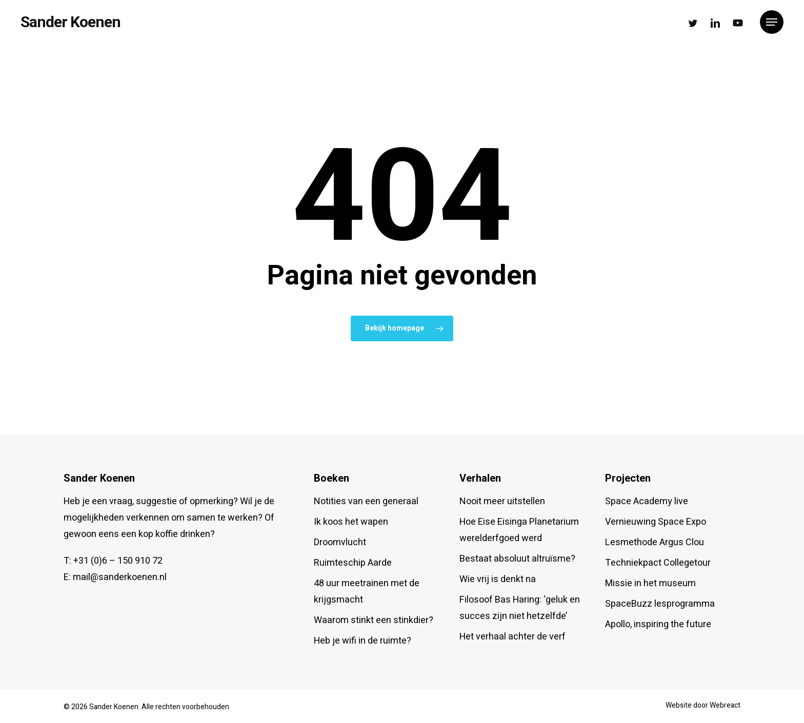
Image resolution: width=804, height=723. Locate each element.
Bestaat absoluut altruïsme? (517, 559)
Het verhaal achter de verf (512, 637)
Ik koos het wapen (351, 522)
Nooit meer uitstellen (502, 501)
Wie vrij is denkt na (497, 579)
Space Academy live (646, 501)
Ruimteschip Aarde (353, 563)
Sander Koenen (70, 22)
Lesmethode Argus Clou (654, 542)
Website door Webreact (703, 705)
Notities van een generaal (366, 501)
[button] (771, 22)
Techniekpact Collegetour (658, 563)
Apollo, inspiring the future (658, 624)
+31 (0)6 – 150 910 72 (118, 561)
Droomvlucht (340, 542)
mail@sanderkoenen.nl (120, 577)
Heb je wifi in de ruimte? (362, 641)
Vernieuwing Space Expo (655, 522)
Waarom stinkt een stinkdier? (373, 620)
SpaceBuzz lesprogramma (660, 604)
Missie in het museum (650, 583)
